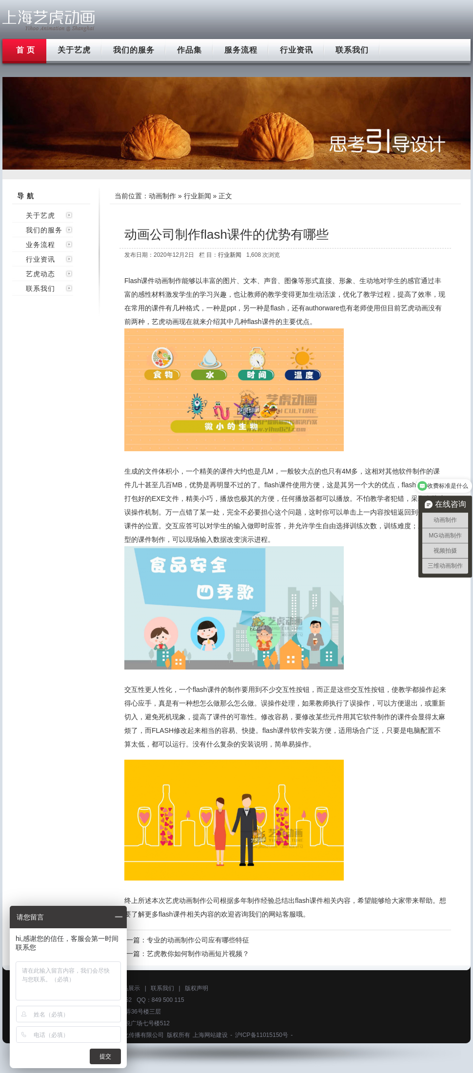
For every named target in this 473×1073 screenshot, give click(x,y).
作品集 (189, 50)
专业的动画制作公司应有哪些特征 (198, 940)
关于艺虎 (74, 50)
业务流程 (40, 245)
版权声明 (196, 988)
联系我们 (352, 50)
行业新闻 (197, 196)
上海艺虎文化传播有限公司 (129, 1035)
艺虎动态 (40, 274)
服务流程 (240, 50)
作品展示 (128, 988)
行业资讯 (296, 50)
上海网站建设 (210, 1035)
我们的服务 (134, 50)
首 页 (25, 50)
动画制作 (162, 196)
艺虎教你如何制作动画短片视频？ (198, 954)
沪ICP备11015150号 (261, 1035)
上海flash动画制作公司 (48, 21)
